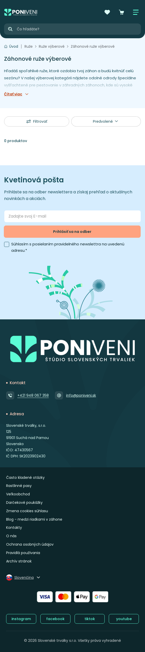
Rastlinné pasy (19, 485)
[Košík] (121, 12)
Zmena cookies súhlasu (27, 510)
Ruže (29, 46)
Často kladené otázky (25, 477)
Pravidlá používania (23, 552)
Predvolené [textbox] (103, 121)
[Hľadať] (10, 29)
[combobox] (106, 121)
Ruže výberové (52, 46)
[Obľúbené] (107, 12)
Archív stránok (19, 561)
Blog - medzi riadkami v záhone (34, 519)
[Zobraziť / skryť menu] (136, 12)
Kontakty (14, 527)
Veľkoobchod (18, 494)
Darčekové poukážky (24, 502)
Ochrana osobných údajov (30, 544)
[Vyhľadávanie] (78, 29)
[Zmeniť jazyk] (23, 577)
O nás (11, 535)
